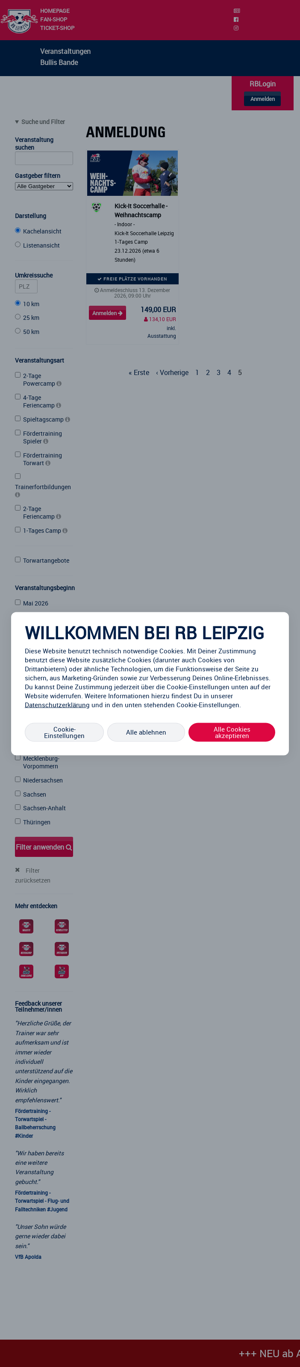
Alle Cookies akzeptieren (232, 731)
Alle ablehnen (146, 732)
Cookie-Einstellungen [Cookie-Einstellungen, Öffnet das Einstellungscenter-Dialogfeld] (64, 731)
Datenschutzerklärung (57, 704)
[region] (150, 683)
